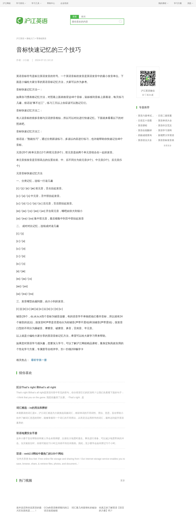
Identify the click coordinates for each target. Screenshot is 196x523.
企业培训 (64, 3)
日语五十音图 (145, 120)
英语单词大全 (165, 120)
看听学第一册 (39, 360)
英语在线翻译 (145, 130)
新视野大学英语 (166, 135)
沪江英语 (20, 38)
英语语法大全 (145, 140)
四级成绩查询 (145, 135)
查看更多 (168, 145)
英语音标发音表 (166, 140)
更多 (122, 480)
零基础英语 (41, 38)
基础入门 (30, 38)
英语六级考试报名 (146, 115)
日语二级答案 (165, 115)
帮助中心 (51, 3)
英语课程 (142, 125)
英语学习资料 (165, 130)
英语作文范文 (165, 125)
